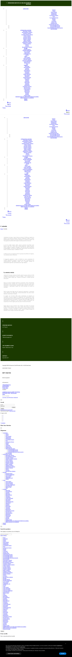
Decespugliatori (27, 67)
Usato (4, 586)
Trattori (53, 9)
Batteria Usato (27, 62)
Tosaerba (27, 93)
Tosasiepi (27, 68)
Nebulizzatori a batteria (27, 42)
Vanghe (53, 20)
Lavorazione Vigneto (53, 15)
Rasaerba (27, 94)
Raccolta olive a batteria (10, 471)
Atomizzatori (54, 13)
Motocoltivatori (27, 70)
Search (2, 631)
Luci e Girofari (27, 51)
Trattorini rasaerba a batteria (27, 34)
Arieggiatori (27, 73)
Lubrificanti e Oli (27, 53)
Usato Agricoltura (27, 58)
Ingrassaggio (27, 52)
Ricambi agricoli (27, 49)
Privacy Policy (5, 387)
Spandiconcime (53, 23)
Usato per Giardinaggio (27, 60)
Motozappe (27, 69)
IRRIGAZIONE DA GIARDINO (12, 522)
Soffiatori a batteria (27, 41)
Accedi (2, 408)
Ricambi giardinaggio (27, 50)
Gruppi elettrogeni (27, 74)
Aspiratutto (27, 84)
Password (2, 406)
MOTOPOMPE (53, 29)
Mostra (13, 407)
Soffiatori (27, 79)
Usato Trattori (27, 57)
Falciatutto (27, 71)
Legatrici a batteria (27, 39)
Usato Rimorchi (27, 61)
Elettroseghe (27, 82)
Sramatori (27, 80)
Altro (7, 488)
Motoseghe (27, 66)
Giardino (5, 595)
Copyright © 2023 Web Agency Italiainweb (10, 397)
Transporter (27, 92)
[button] (66, 644)
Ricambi (4, 578)
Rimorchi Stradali (6, 629)
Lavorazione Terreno (53, 17)
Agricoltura (5, 538)
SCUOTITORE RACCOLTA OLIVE (55, 27)
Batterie (27, 44)
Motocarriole (27, 91)
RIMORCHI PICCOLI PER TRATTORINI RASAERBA (27, 96)
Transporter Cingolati (27, 86)
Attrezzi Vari (54, 22)
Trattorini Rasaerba (27, 77)
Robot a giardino (27, 40)
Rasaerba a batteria (27, 38)
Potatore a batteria (27, 43)
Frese (54, 16)
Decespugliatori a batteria (27, 32)
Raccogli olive (27, 87)
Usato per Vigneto (27, 59)
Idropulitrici (27, 89)
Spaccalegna (27, 75)
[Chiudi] (1, 400)
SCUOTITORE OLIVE (55, 25)
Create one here (12, 410)
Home (4, 537)
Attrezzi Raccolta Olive (54, 24)
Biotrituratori (27, 85)
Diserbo (54, 18)
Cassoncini (53, 21)
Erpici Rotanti (54, 12)
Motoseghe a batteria (27, 31)
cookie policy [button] (22, 646)
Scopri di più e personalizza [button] (13, 653)
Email (2, 404)
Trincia (53, 11)
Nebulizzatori (54, 14)
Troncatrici (27, 83)
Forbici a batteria (27, 35)
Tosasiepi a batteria (27, 33)
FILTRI (7, 479)
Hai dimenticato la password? (6, 409)
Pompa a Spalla (27, 95)
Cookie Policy (5, 388)
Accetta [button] (62, 653)
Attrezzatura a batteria (7, 560)
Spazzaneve (27, 76)
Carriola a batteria (27, 36)
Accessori (27, 45)
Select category (4, 535)
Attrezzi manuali (27, 88)
